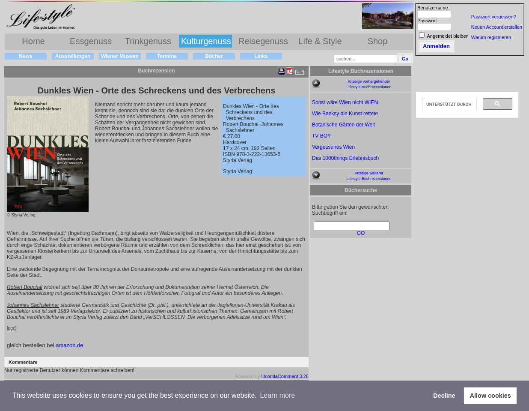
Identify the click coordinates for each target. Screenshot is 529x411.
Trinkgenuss (148, 41)
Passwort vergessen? (493, 16)
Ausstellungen (73, 56)
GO (361, 233)
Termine (167, 56)
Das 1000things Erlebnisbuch (345, 158)
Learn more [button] (277, 395)
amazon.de (69, 345)
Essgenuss (91, 41)
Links (260, 56)
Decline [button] (444, 395)
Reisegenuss (263, 41)
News (25, 56)
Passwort (427, 20)
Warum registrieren (491, 37)
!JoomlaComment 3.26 (285, 376)
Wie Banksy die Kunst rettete (345, 114)
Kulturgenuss (206, 41)
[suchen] (448, 104)
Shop (378, 41)
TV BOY (321, 136)
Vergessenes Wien (333, 147)
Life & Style (320, 41)
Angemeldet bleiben (447, 36)
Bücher (214, 56)
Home (33, 41)
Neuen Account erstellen (496, 27)
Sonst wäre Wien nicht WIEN (345, 102)
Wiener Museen (120, 56)
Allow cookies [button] (490, 395)
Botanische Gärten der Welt (343, 125)
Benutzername (432, 7)
